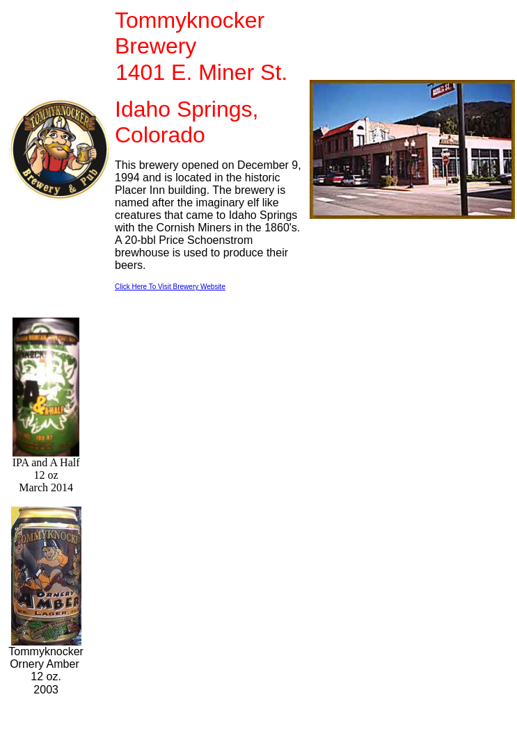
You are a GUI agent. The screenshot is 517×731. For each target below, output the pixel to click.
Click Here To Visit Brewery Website (170, 286)
